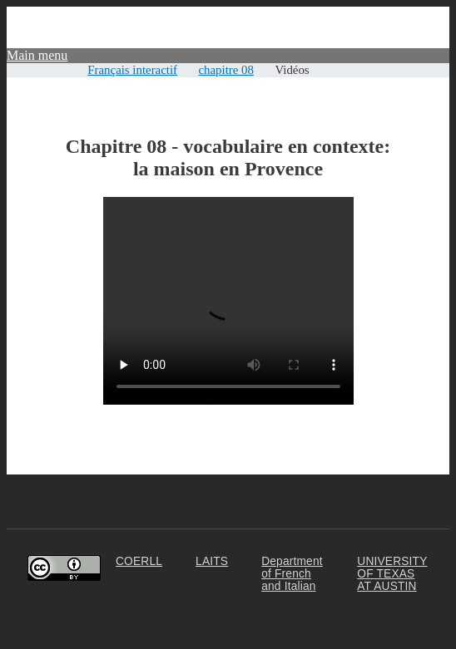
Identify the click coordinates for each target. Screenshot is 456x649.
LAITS (212, 561)
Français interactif (132, 69)
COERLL (139, 561)
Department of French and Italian (292, 573)
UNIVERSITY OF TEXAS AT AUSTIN (392, 573)
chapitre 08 (226, 69)
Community (417, 14)
